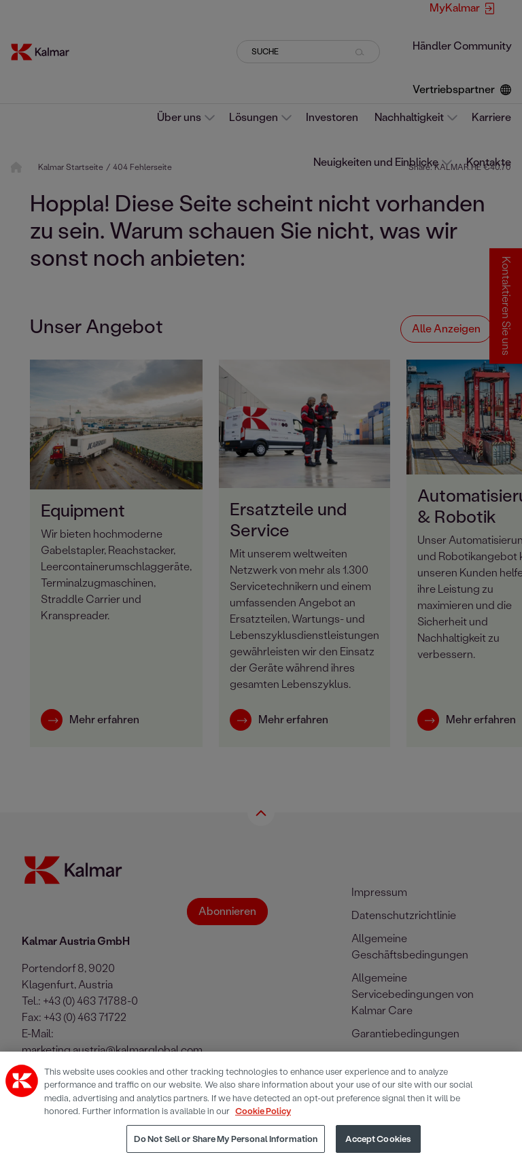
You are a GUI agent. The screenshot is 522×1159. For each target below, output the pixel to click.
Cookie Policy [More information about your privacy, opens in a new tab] (263, 1118)
